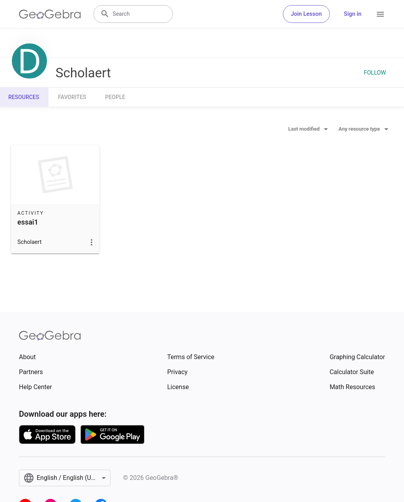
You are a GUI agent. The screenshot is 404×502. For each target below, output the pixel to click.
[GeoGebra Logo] (50, 14)
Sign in (352, 14)
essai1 (27, 222)
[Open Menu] (380, 14)
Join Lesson (306, 14)
